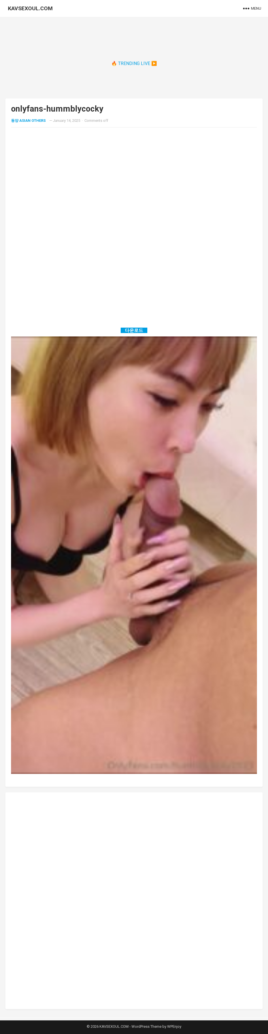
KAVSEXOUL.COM (30, 8)
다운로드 (134, 330)
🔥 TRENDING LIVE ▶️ (134, 63)
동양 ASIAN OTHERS (28, 120)
